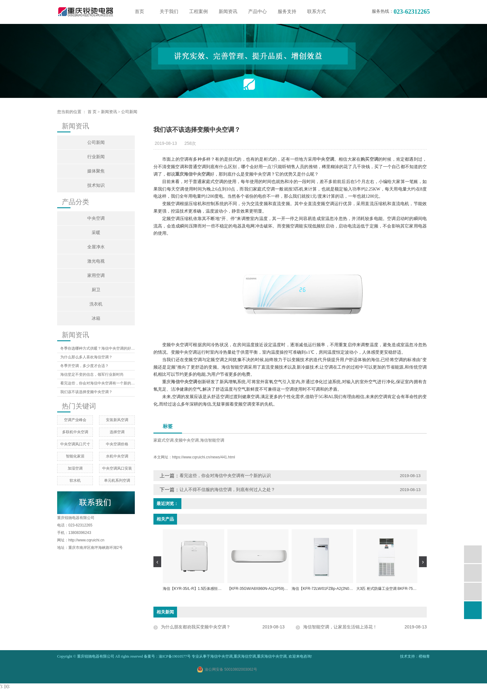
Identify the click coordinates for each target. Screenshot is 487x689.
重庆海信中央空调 (272, 656)
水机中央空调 (117, 456)
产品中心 (257, 11)
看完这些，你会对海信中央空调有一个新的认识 (97, 383)
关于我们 (169, 11)
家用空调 (96, 275)
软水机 (75, 480)
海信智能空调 (212, 440)
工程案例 (198, 11)
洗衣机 (95, 304)
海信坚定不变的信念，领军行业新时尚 (92, 374)
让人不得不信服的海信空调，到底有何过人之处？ (227, 489)
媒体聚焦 (96, 171)
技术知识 (96, 185)
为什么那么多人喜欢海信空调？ (86, 357)
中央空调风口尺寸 (75, 444)
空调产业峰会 (75, 420)
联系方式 (316, 11)
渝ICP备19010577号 (175, 656)
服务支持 (287, 11)
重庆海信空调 (245, 656)
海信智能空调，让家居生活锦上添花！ (340, 626)
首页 (139, 11)
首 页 (92, 111)
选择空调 (117, 432)
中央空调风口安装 (117, 468)
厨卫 (96, 289)
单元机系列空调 (117, 480)
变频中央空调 (187, 440)
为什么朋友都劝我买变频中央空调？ (195, 626)
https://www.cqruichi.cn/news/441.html (203, 457)
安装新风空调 (117, 420)
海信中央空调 (221, 656)
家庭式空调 (163, 440)
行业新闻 (96, 156)
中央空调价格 (117, 444)
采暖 (96, 232)
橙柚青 (424, 656)
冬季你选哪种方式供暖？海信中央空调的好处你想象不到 (97, 348)
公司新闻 (129, 111)
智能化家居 (75, 456)
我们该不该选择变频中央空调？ (86, 392)
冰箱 (96, 318)
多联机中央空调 (75, 432)
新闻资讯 (228, 11)
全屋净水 (96, 247)
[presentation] (157, 561)
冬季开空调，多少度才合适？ (84, 366)
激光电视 (96, 261)
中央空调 (96, 218)
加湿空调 (75, 468)
